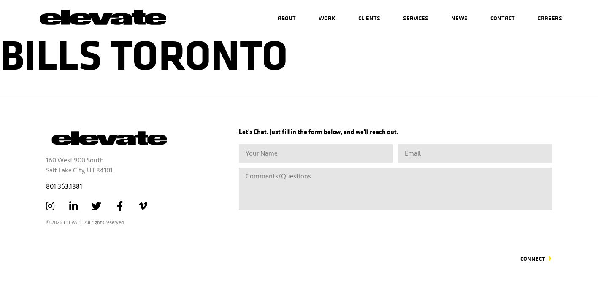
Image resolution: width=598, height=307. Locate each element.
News (459, 18)
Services (415, 18)
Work (327, 18)
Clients (369, 18)
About (287, 18)
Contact (502, 18)
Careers (550, 18)
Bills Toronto (144, 52)
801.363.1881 (64, 186)
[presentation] (488, 227)
